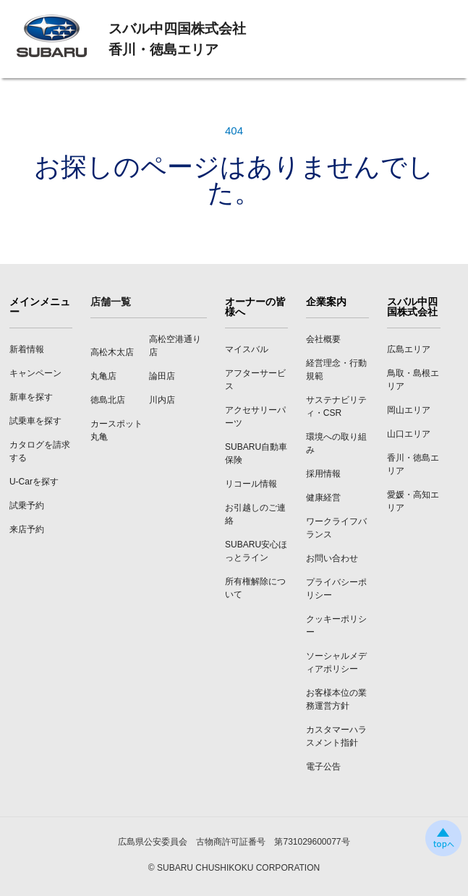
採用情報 (323, 474)
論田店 (162, 376)
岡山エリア (408, 410)
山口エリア (408, 434)
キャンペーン (35, 373)
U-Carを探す (34, 482)
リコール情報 (251, 484)
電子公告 (323, 766)
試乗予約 (26, 505)
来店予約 (26, 529)
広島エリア (408, 349)
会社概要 (323, 339)
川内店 (162, 400)
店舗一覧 (110, 301)
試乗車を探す (35, 421)
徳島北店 (107, 400)
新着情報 (26, 349)
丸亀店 (103, 376)
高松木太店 (112, 352)
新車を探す (31, 397)
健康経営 (323, 497)
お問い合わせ (332, 558)
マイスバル (246, 349)
